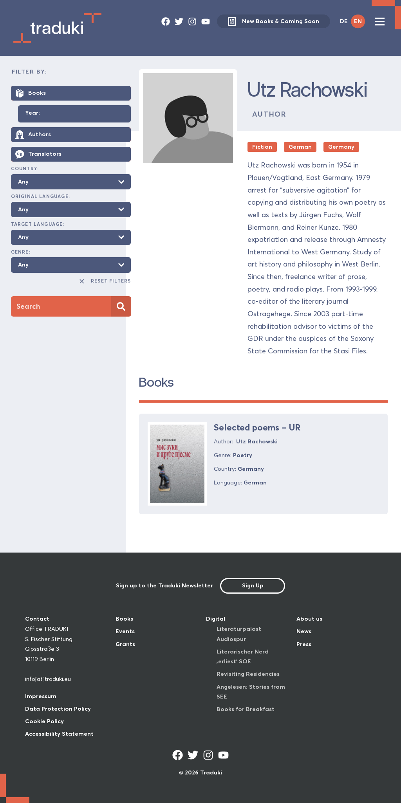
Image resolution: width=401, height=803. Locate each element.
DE (344, 21)
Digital (215, 618)
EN (358, 21)
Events (125, 631)
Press (303, 644)
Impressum (40, 696)
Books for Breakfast (246, 709)
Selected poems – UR (257, 427)
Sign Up (253, 585)
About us (309, 618)
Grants (125, 644)
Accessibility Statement (59, 733)
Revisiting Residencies (248, 673)
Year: (32, 113)
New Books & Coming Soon (273, 21)
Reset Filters (104, 281)
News (303, 631)
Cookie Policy (44, 721)
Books (124, 618)
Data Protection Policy (58, 708)
